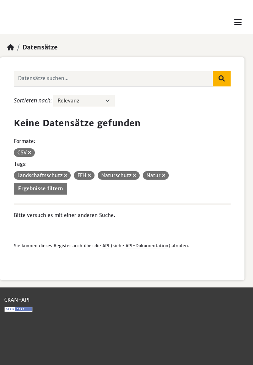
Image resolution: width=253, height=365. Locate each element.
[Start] (10, 47)
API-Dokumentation (146, 245)
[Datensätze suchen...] (113, 78)
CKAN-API (16, 300)
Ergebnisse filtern (40, 188)
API (105, 245)
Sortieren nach (32, 100)
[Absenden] (222, 78)
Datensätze (40, 47)
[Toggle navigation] (238, 22)
